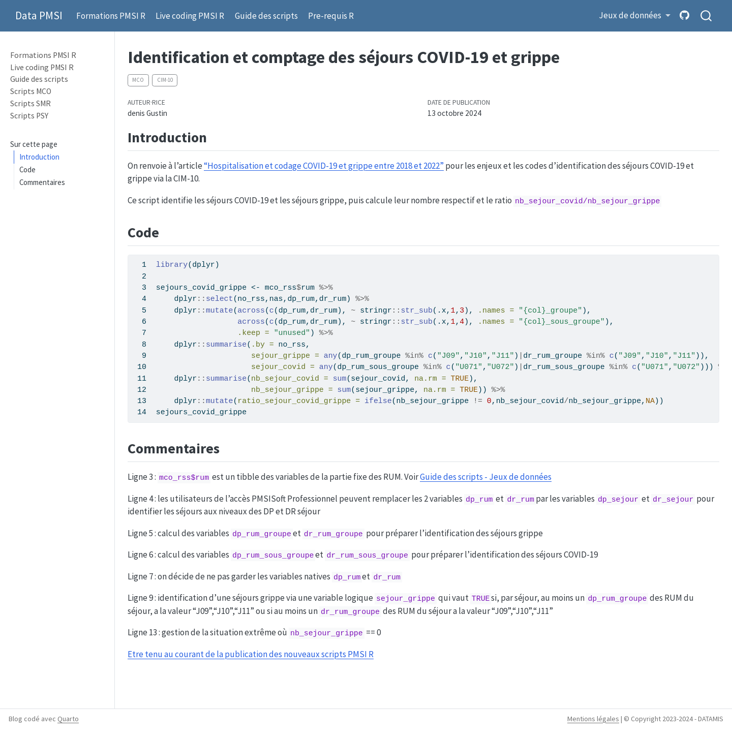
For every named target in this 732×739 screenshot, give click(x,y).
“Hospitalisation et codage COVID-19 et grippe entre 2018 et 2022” (324, 165)
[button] (635, 16)
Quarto (68, 718)
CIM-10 (165, 79)
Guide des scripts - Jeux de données (486, 476)
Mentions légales (593, 718)
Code (27, 169)
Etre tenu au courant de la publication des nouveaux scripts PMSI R (251, 654)
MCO (138, 79)
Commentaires (42, 182)
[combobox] (706, 16)
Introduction (39, 157)
